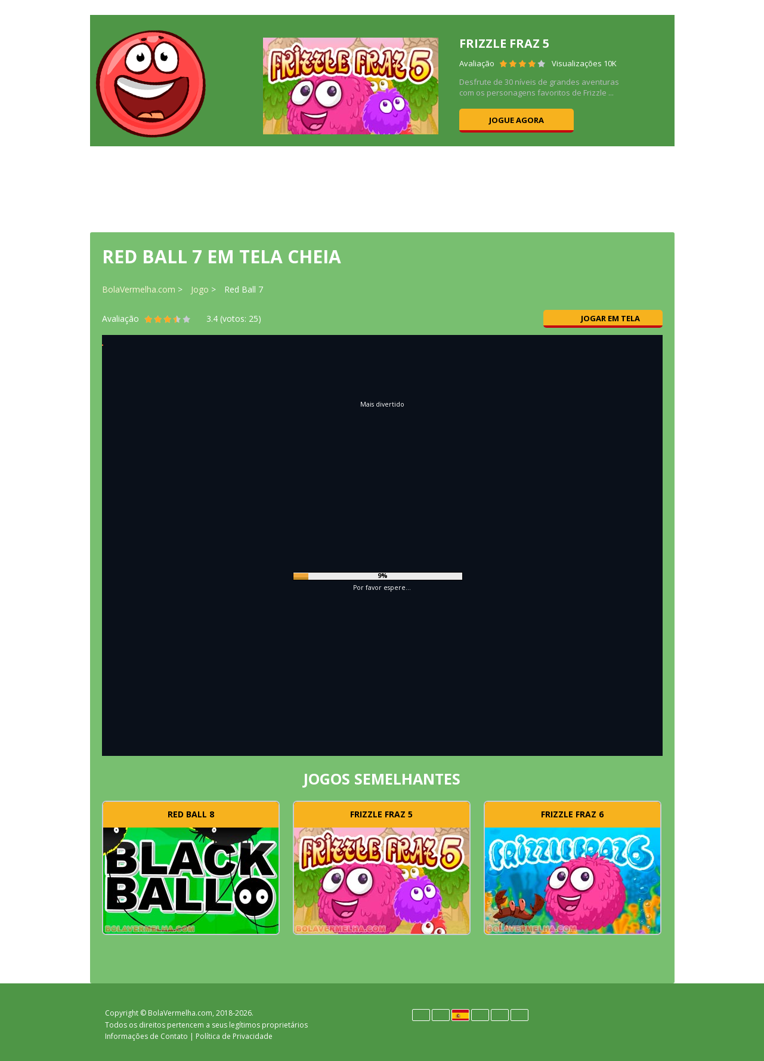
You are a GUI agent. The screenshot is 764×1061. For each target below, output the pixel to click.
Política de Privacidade (234, 1036)
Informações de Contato (146, 1036)
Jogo (200, 289)
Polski (480, 1015)
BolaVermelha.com (138, 289)
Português (500, 1015)
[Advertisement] (382, 188)
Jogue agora (516, 120)
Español (460, 1015)
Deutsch (421, 1015)
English (441, 1015)
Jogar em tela (603, 318)
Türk (519, 1015)
